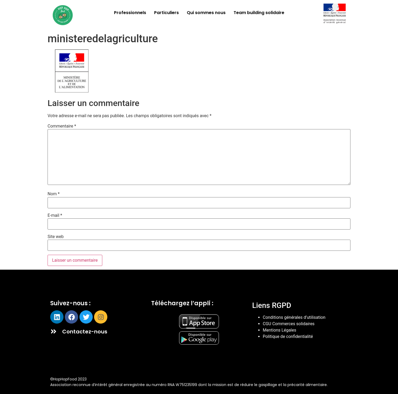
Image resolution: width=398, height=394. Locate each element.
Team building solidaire (259, 13)
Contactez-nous (84, 331)
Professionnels (130, 13)
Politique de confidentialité (288, 336)
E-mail (55, 215)
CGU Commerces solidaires (289, 323)
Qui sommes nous (206, 13)
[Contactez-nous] (53, 331)
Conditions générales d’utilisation (294, 317)
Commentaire (62, 126)
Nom (54, 194)
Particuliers (166, 13)
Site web (56, 237)
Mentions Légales (279, 330)
